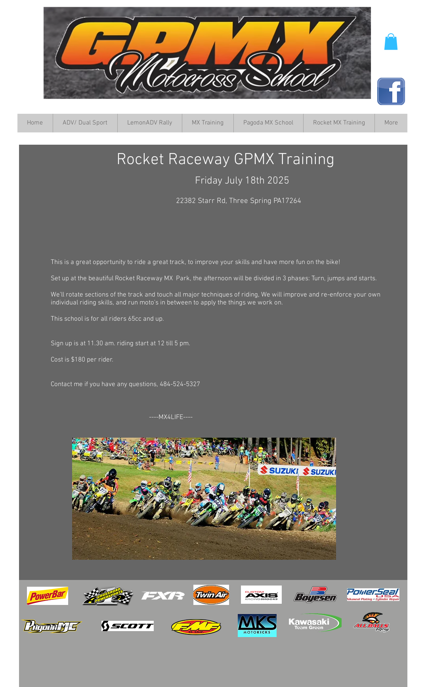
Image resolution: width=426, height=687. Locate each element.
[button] (391, 41)
